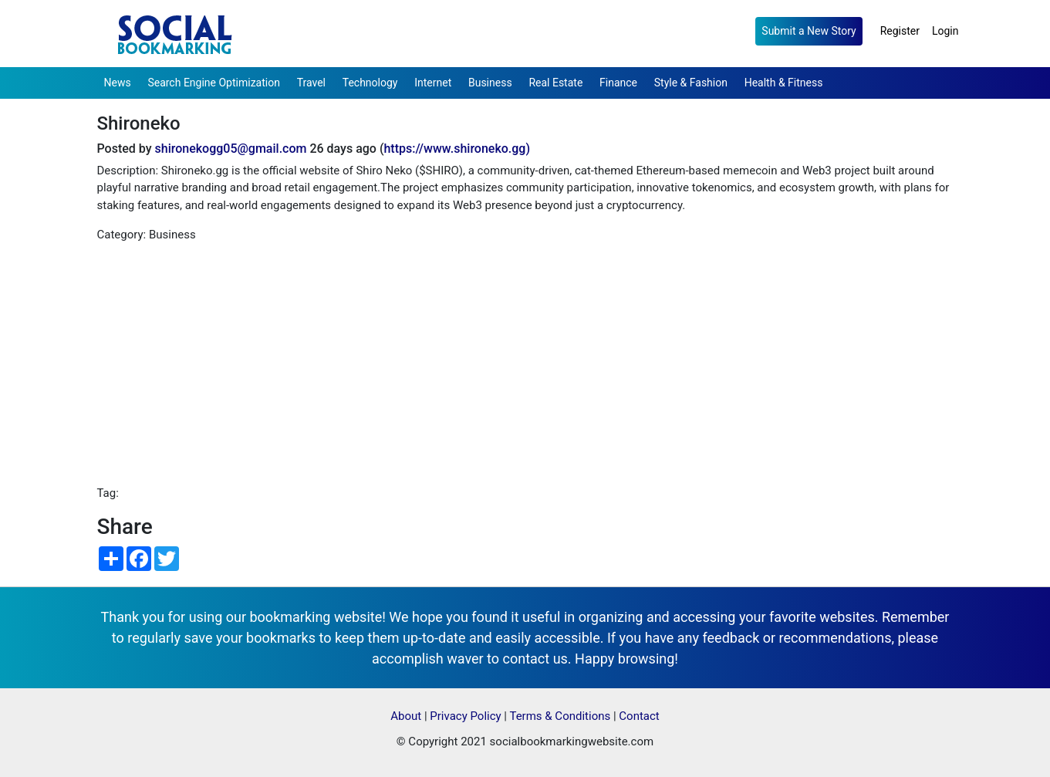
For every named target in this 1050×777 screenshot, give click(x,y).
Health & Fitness (783, 82)
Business (490, 82)
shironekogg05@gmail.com (231, 148)
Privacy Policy (465, 716)
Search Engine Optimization (213, 82)
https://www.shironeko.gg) (456, 148)
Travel (311, 82)
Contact (639, 716)
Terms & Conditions (559, 716)
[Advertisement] (525, 364)
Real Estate (555, 82)
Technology (370, 82)
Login (945, 31)
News (117, 82)
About (405, 716)
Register (900, 31)
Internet (432, 82)
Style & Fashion (691, 82)
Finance (618, 82)
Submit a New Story (808, 31)
